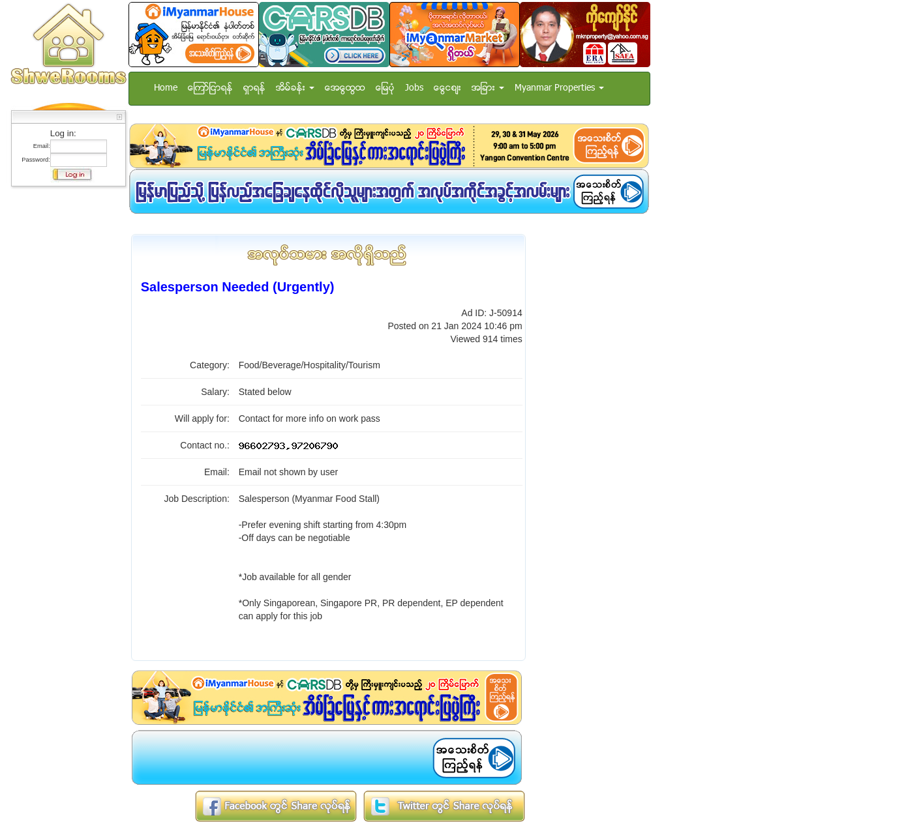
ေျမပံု (385, 88)
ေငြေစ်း (447, 88)
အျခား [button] (488, 88)
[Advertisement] (64, 387)
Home (165, 88)
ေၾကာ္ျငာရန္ (210, 88)
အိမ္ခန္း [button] (295, 88)
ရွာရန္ (254, 88)
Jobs (414, 88)
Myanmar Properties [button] (559, 88)
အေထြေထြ (345, 88)
